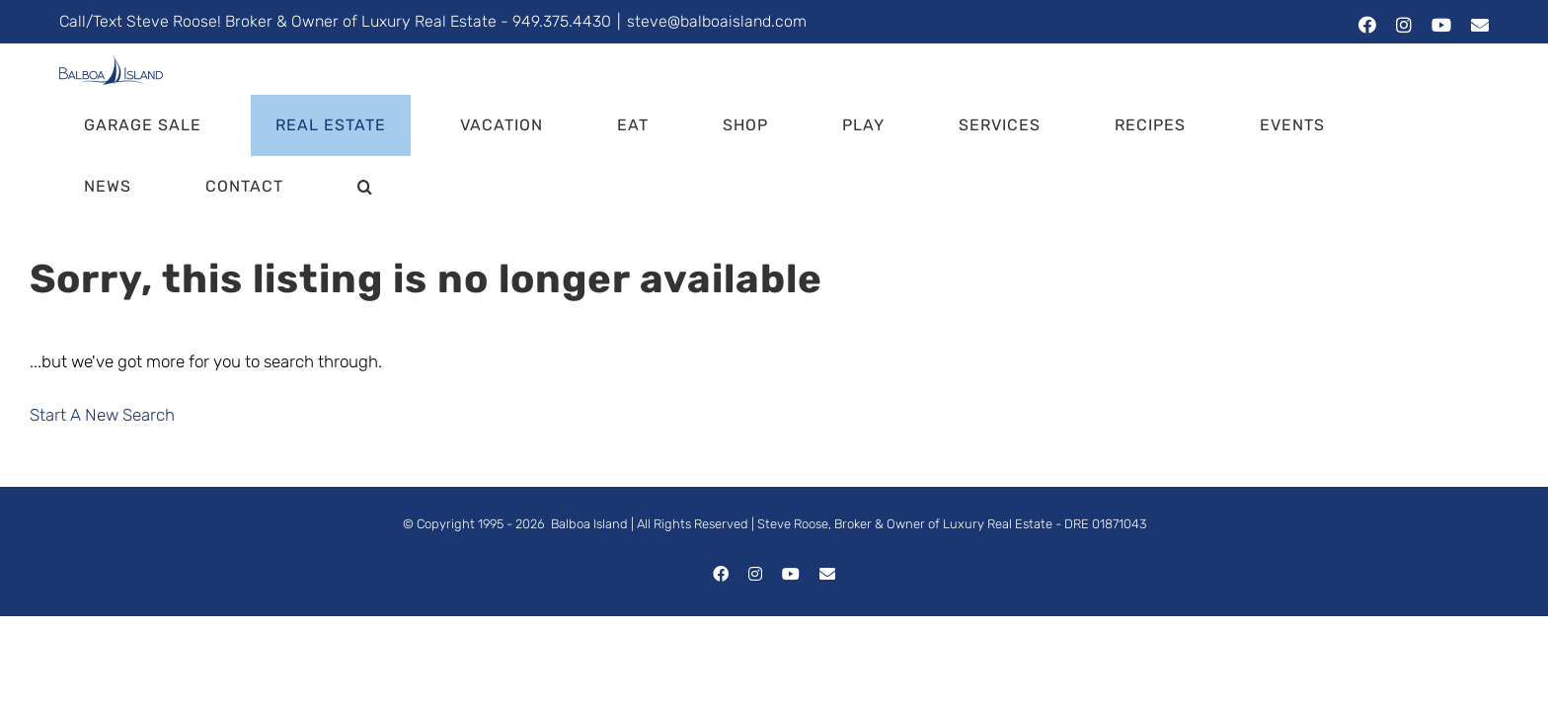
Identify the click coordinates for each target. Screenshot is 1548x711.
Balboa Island (589, 462)
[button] (1456, 125)
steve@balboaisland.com (717, 21)
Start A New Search (102, 353)
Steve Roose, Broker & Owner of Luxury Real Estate (904, 462)
